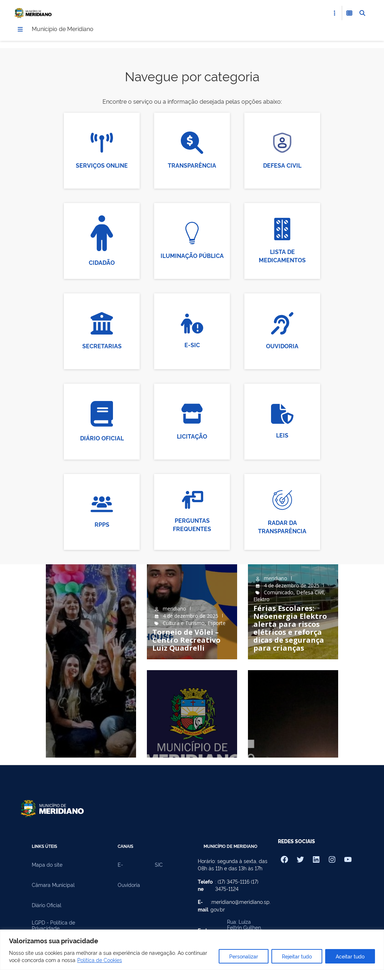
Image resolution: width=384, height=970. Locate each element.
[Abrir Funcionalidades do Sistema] (349, 13)
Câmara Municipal (53, 885)
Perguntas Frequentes (192, 525)
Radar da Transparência (282, 527)
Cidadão (102, 263)
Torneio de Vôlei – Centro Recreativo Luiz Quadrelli (186, 641)
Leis (282, 436)
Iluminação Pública (192, 256)
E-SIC (192, 345)
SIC (159, 865)
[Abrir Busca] (362, 13)
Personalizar (243, 956)
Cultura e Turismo (184, 623)
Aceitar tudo (350, 956)
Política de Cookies (99, 959)
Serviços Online (102, 166)
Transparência (192, 166)
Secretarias (102, 347)
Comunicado (278, 593)
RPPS (102, 525)
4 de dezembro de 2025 (190, 616)
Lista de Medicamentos (282, 256)
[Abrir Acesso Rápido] (334, 13)
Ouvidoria (282, 347)
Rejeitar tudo (297, 956)
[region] (192, 950)
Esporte (217, 623)
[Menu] (20, 30)
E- (120, 865)
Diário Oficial (102, 439)
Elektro (261, 599)
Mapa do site (47, 865)
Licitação (192, 437)
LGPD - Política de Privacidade (53, 926)
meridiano (174, 609)
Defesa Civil (282, 166)
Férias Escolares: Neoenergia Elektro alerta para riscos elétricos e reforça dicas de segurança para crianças (290, 629)
